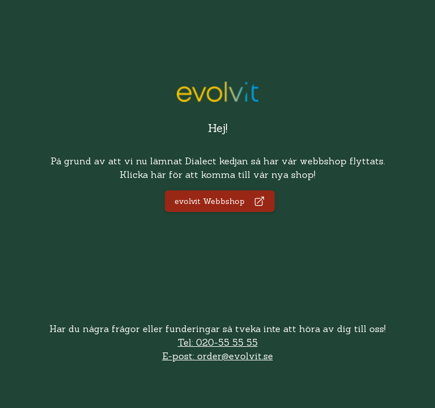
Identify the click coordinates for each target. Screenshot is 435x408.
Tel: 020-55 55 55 (218, 342)
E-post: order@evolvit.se (218, 356)
